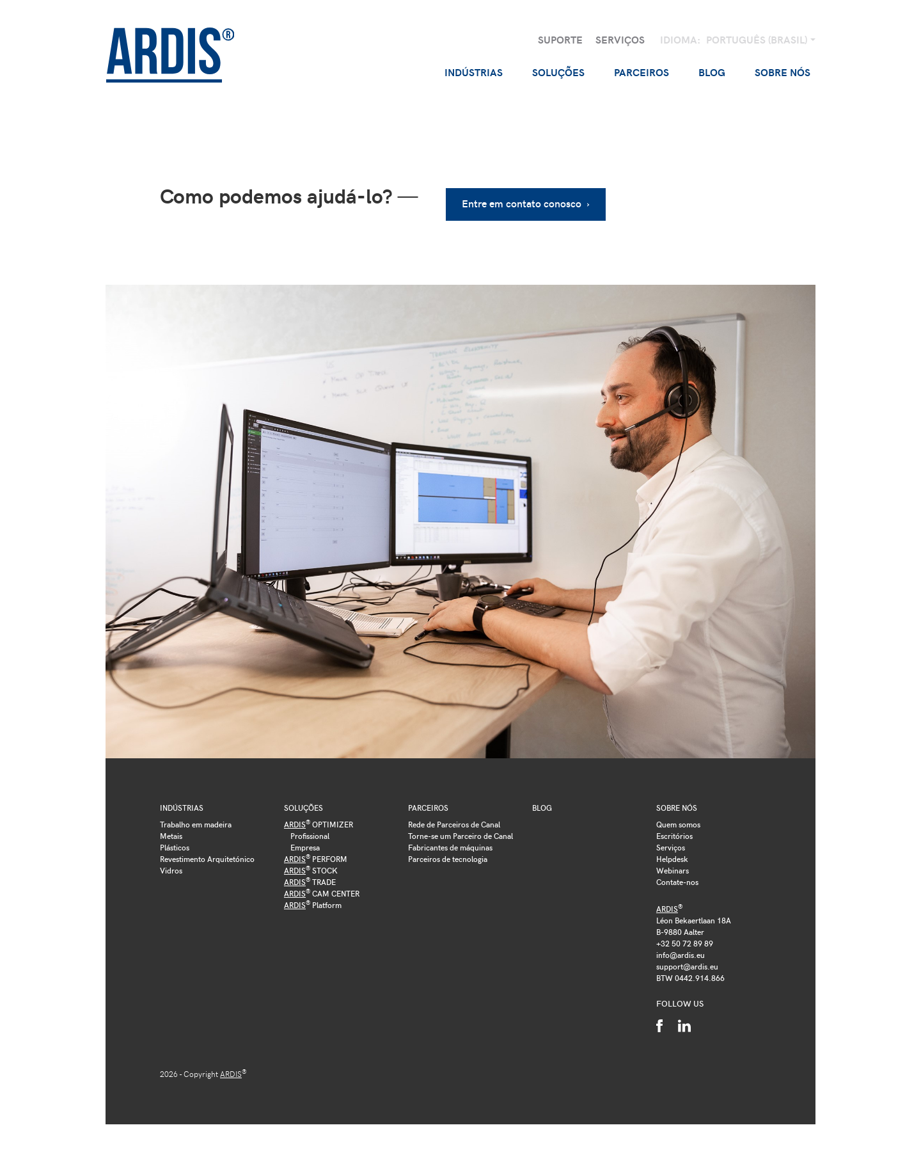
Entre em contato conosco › (528, 198)
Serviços (620, 39)
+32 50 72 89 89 (684, 937)
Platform (313, 899)
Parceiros (428, 802)
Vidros (171, 864)
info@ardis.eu (680, 949)
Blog (711, 72)
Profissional (309, 830)
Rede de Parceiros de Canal (454, 818)
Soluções (303, 802)
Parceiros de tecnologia (447, 853)
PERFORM (315, 853)
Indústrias (181, 802)
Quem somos (678, 818)
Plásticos (174, 841)
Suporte (560, 39)
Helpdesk (672, 853)
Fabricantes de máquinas (450, 841)
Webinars (672, 864)
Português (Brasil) (758, 39)
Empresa (305, 841)
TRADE (310, 876)
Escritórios (674, 830)
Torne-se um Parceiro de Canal (460, 830)
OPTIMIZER (318, 818)
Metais (171, 830)
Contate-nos (677, 876)
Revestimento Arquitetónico (207, 853)
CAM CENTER (321, 887)
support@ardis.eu (687, 960)
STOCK (311, 864)
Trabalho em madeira (196, 818)
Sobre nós (676, 802)
